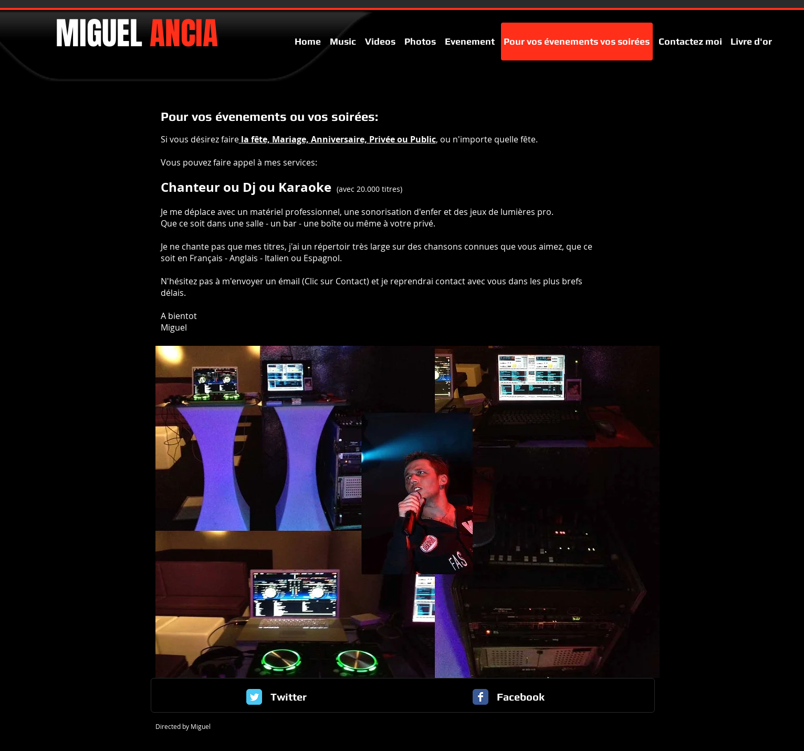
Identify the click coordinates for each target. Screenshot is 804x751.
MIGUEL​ (137, 34)
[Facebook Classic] (480, 697)
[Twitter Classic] (254, 697)
